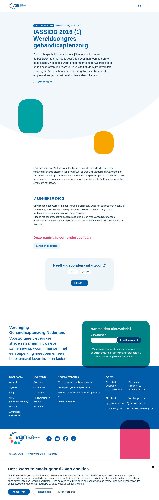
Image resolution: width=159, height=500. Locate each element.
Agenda (13, 389)
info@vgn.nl (115, 410)
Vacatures (38, 409)
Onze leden (39, 389)
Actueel (13, 384)
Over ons (38, 384)
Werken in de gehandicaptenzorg (75, 384)
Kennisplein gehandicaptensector (75, 389)
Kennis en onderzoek (48, 246)
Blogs (12, 395)
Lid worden (38, 395)
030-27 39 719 (138, 405)
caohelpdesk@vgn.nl (142, 410)
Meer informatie (66, 491)
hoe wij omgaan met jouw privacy (118, 359)
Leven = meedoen (68, 403)
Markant (13, 409)
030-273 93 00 (116, 405)
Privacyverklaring (36, 456)
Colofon (52, 456)
